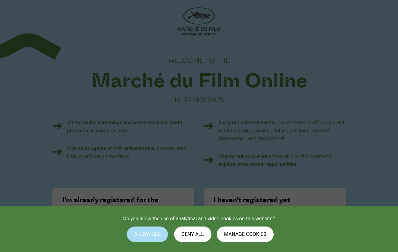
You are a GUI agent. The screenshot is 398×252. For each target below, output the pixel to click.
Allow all (147, 234)
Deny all (193, 234)
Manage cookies (245, 234)
